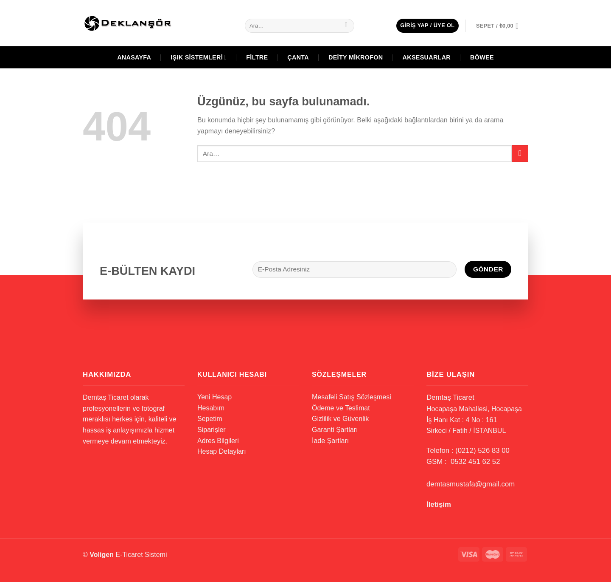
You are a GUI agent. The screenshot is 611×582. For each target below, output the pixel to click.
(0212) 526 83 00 (482, 450)
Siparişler (211, 429)
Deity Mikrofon (355, 57)
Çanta (298, 57)
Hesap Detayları (221, 451)
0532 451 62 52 (475, 462)
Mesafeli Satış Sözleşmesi (351, 397)
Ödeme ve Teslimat (341, 408)
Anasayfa (134, 57)
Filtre (257, 57)
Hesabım (210, 408)
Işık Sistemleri (199, 57)
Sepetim (209, 418)
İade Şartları (330, 440)
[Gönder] (346, 26)
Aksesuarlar (427, 57)
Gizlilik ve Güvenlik (340, 418)
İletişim (438, 504)
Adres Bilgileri (218, 440)
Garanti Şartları (335, 429)
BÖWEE (482, 57)
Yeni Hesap (214, 397)
